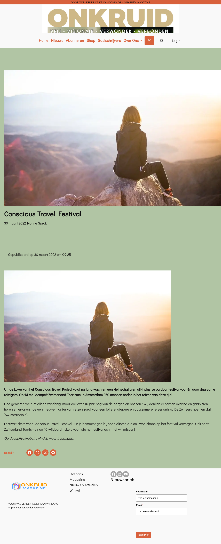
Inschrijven (143, 534)
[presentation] (162, 523)
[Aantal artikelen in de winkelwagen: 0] (161, 40)
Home (43, 40)
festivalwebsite (26, 438)
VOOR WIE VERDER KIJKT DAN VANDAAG (33, 503)
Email (139, 505)
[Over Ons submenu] (132, 40)
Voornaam (141, 491)
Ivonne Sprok (37, 223)
